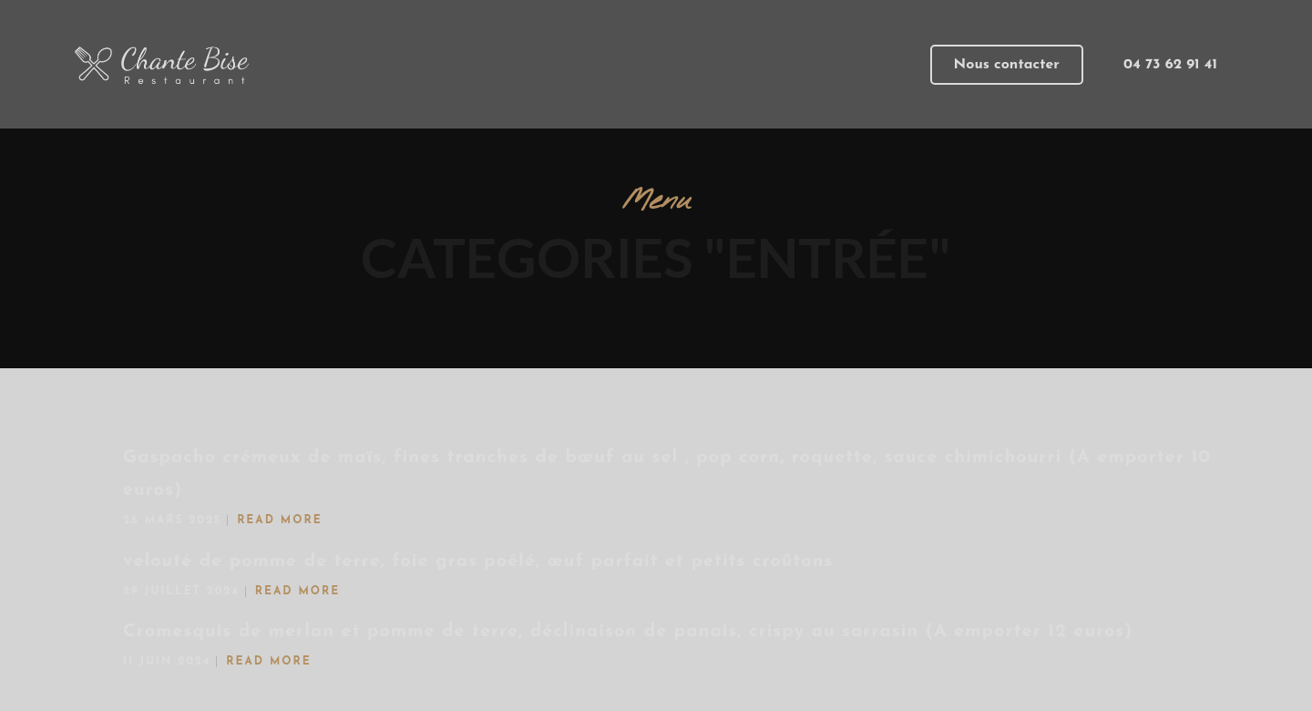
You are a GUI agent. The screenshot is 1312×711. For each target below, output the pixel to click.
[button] (1006, 65)
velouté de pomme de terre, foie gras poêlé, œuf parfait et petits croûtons (478, 561)
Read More (280, 520)
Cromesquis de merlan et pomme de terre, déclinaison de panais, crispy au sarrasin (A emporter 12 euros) (628, 632)
